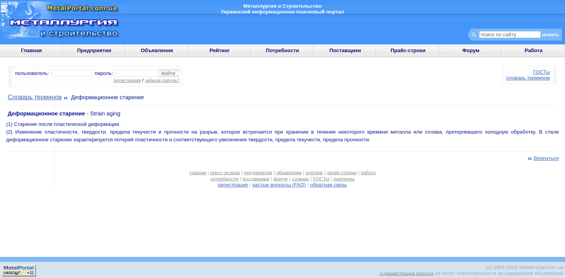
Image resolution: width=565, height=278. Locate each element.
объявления (288, 172)
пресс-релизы (225, 172)
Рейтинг (220, 50)
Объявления (157, 50)
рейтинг (314, 172)
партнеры (344, 178)
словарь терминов (528, 78)
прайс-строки (342, 172)
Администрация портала (406, 273)
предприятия (258, 172)
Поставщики (345, 50)
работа (368, 172)
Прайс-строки (407, 50)
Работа (533, 50)
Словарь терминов (35, 97)
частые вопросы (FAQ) (279, 185)
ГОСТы (541, 72)
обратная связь (328, 185)
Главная (31, 50)
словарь (300, 178)
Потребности (282, 50)
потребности (224, 178)
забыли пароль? (162, 80)
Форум (471, 50)
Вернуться (542, 158)
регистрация (127, 80)
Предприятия (94, 50)
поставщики (256, 178)
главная (198, 172)
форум (280, 178)
